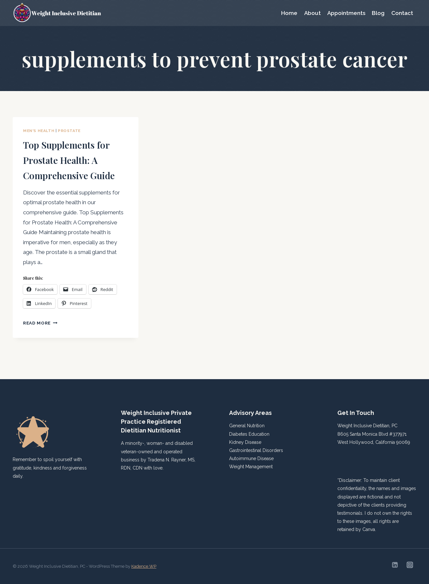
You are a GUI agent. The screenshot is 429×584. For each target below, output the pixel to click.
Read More (40, 338)
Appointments (346, 13)
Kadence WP (143, 566)
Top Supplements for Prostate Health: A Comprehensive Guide (74, 166)
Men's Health (38, 130)
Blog (378, 13)
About (312, 13)
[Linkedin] (394, 564)
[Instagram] (409, 564)
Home (289, 13)
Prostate (69, 130)
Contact (402, 13)
